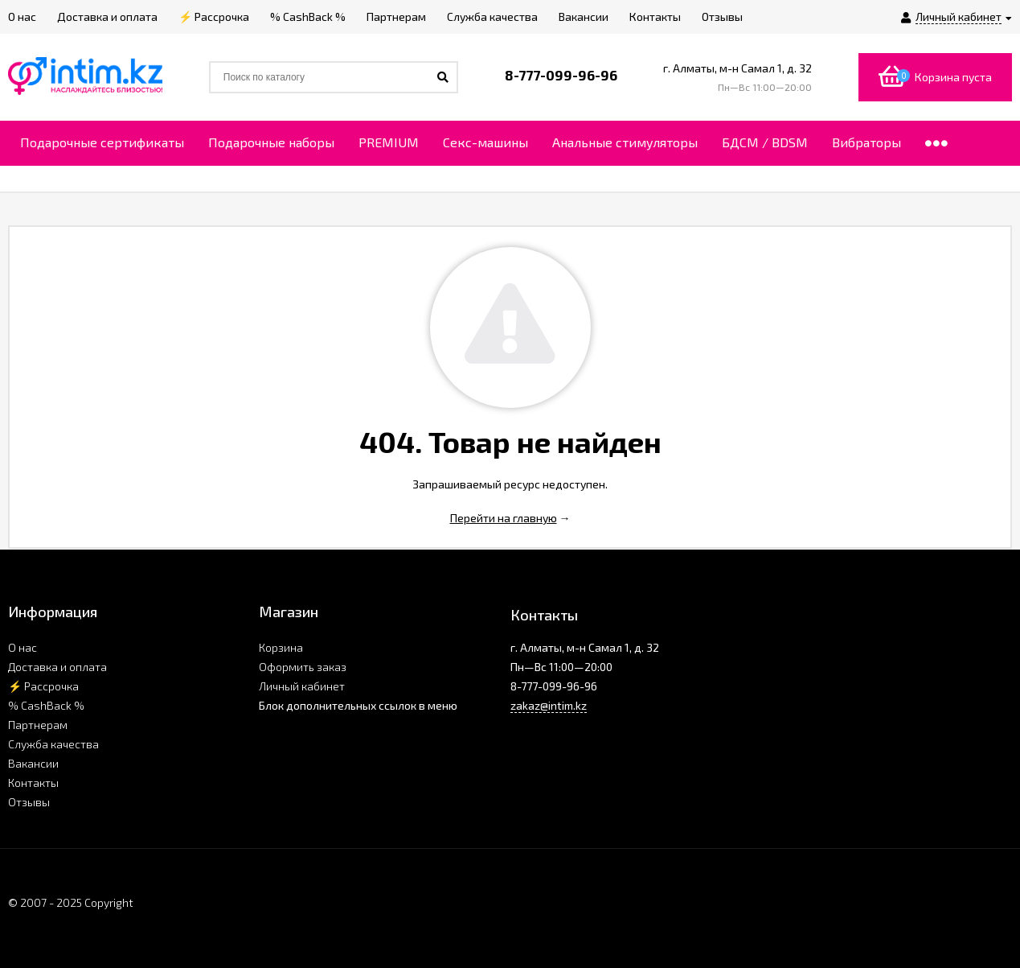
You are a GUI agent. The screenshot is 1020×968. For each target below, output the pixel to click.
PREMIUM (388, 142)
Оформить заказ (302, 666)
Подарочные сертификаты (102, 142)
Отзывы (29, 802)
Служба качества (53, 744)
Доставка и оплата (57, 666)
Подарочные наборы (271, 142)
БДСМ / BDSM (765, 142)
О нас (22, 647)
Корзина (281, 647)
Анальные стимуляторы (625, 142)
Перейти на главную (503, 518)
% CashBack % (46, 705)
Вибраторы (866, 142)
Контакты (33, 782)
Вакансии (33, 763)
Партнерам (38, 724)
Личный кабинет (302, 686)
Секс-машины (485, 142)
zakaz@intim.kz (548, 705)
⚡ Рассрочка (43, 686)
